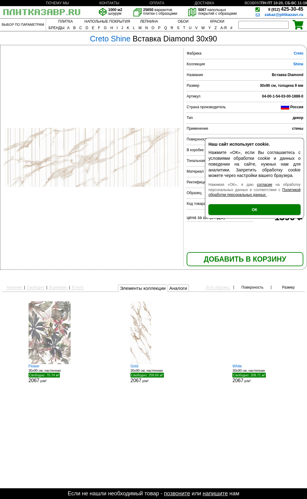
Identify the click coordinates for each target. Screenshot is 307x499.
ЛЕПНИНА (149, 21)
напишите (215, 493)
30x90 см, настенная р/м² (52, 373)
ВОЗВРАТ (253, 3)
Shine (298, 64)
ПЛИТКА (65, 21)
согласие (264, 184)
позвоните (177, 493)
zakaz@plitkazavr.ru (284, 14)
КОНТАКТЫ (109, 3)
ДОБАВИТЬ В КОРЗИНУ (245, 259)
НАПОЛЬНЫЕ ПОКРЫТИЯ (107, 21)
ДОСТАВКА (204, 3)
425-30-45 (285, 9)
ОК (254, 209)
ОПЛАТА (157, 3)
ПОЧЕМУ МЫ (57, 3)
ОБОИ (183, 21)
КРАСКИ (217, 21)
